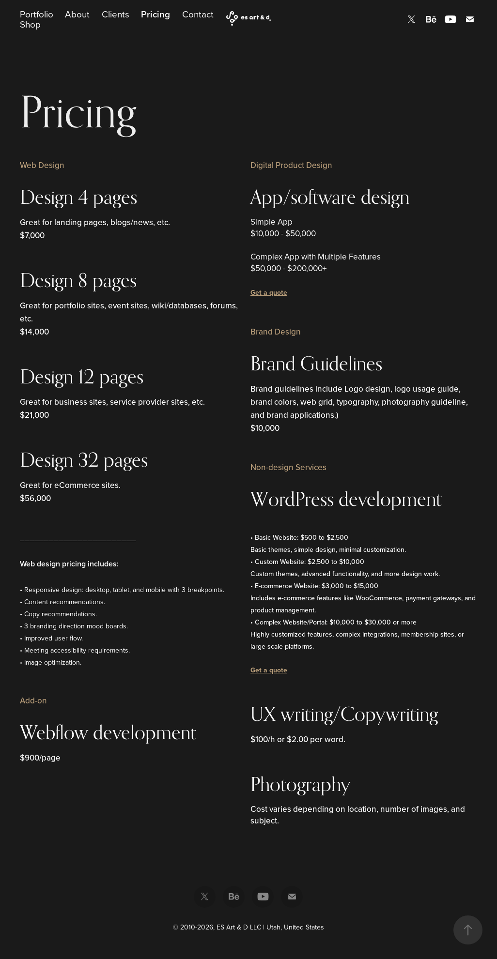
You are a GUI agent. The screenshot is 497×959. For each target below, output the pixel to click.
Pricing (155, 14)
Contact (198, 13)
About (77, 13)
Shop (30, 23)
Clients (115, 13)
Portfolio (36, 13)
